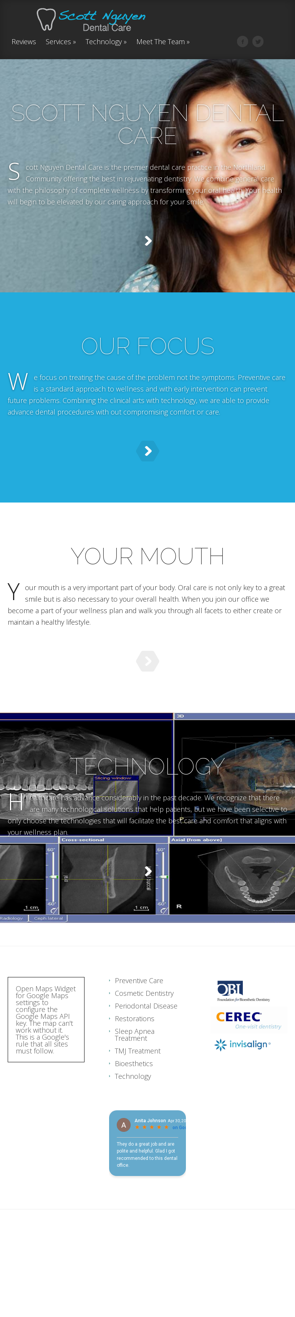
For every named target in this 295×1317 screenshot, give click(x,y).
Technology (106, 42)
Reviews (24, 42)
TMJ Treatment (138, 1127)
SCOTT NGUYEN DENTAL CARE (147, 124)
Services (61, 42)
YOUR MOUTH (147, 587)
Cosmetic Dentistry (144, 1070)
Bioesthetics (134, 1140)
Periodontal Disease (146, 1082)
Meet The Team (163, 42)
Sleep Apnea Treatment (134, 1111)
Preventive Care (139, 1057)
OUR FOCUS (147, 358)
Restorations (134, 1095)
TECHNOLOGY (147, 816)
